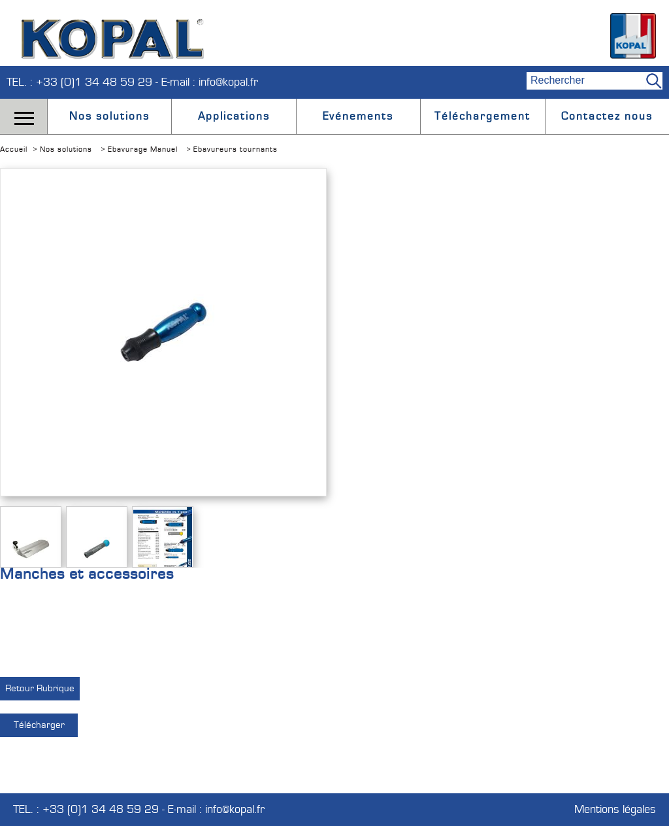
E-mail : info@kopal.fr (209, 82)
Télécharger (39, 725)
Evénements (358, 116)
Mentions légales (615, 809)
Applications (234, 116)
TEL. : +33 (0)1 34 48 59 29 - (84, 82)
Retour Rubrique (39, 688)
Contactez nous (607, 116)
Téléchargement (482, 116)
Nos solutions (109, 116)
